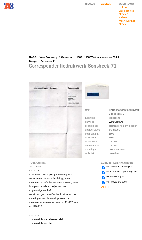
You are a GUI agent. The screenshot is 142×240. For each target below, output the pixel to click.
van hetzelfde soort (116, 181)
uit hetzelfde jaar (115, 176)
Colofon (123, 7)
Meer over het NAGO (127, 22)
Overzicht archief (42, 223)
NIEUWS (90, 4)
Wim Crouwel (47, 57)
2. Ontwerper (65, 57)
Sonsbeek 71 (48, 61)
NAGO (33, 57)
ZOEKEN (106, 4)
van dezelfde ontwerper (119, 166)
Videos (123, 17)
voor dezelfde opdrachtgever (121, 171)
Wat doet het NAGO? (126, 12)
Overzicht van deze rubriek (48, 219)
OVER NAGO (126, 4)
